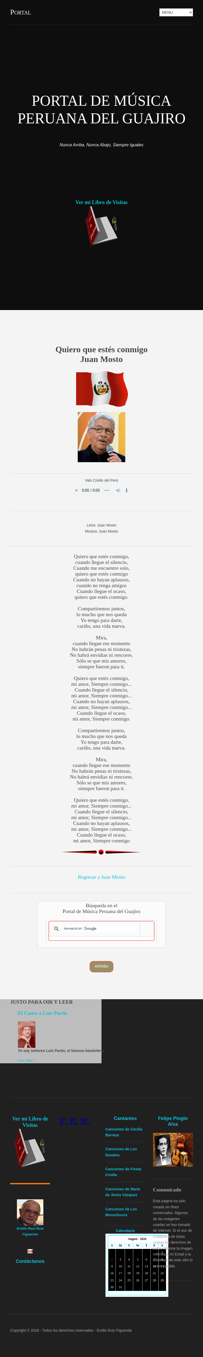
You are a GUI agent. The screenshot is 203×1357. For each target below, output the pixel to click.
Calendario (125, 1231)
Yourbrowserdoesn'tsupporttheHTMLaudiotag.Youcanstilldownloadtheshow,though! (101, 490)
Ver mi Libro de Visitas (101, 202)
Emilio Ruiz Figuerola (114, 1330)
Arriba (101, 966)
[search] (100, 929)
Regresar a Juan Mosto (101, 877)
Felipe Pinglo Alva (173, 1121)
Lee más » (26, 1060)
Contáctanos (30, 1261)
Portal (20, 12)
